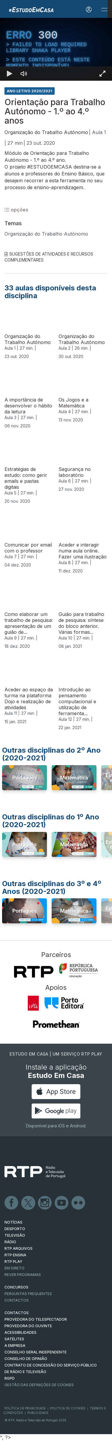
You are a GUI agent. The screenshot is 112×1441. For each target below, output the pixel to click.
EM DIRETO (14, 1268)
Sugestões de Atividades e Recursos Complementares (48, 256)
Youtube (62, 1203)
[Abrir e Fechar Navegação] (104, 9)
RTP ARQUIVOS (18, 1248)
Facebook (11, 1203)
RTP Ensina (15, 1255)
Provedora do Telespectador (35, 1319)
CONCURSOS (16, 1287)
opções (16, 210)
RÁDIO (10, 1242)
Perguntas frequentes (28, 1293)
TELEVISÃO (14, 1235)
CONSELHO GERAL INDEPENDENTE (35, 1352)
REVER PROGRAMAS (22, 1274)
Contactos (16, 1300)
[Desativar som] (24, 73)
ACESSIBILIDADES (20, 1332)
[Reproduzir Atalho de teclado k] (9, 73)
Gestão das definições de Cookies (39, 1385)
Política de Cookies (67, 1408)
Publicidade (37, 1412)
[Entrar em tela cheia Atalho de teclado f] (102, 73)
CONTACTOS (16, 1313)
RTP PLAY (13, 1261)
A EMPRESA (14, 1345)
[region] (56, 49)
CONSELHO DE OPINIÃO (25, 1358)
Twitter (28, 1203)
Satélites (14, 1339)
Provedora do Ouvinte (28, 1326)
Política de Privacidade (25, 1408)
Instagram (45, 1203)
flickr (78, 1203)
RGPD (9, 1378)
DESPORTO (14, 1229)
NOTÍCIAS (13, 1222)
